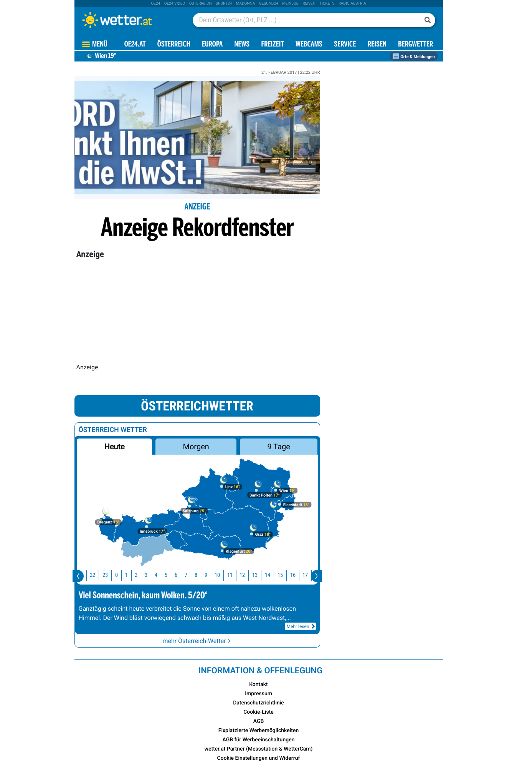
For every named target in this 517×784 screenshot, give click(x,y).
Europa (212, 44)
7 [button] (190, 575)
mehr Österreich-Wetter (196, 640)
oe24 (155, 4)
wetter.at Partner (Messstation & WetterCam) (259, 749)
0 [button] (120, 575)
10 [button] (221, 575)
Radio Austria (352, 4)
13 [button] (259, 575)
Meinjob (290, 4)
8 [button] (200, 575)
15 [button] (284, 575)
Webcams (309, 44)
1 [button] (130, 575)
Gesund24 (268, 4)
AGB (258, 721)
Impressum (258, 694)
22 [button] (96, 575)
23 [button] (109, 575)
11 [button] (234, 575)
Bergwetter (415, 44)
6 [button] (180, 575)
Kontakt (258, 684)
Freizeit (272, 44)
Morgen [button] (196, 446)
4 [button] (160, 575)
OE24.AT (135, 44)
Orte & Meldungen (414, 56)
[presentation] (78, 576)
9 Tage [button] (279, 446)
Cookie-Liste (258, 712)
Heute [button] (114, 446)
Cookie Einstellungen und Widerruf (258, 758)
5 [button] (170, 575)
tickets (326, 4)
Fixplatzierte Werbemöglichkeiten (258, 731)
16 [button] (297, 575)
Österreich (200, 4)
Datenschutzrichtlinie (258, 703)
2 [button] (140, 575)
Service (345, 44)
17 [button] (309, 575)
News (241, 44)
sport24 (224, 4)
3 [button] (150, 575)
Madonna (245, 4)
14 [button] (271, 575)
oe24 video (174, 4)
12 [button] (246, 575)
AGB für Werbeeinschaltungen (259, 740)
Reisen (309, 4)
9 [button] (210, 575)
